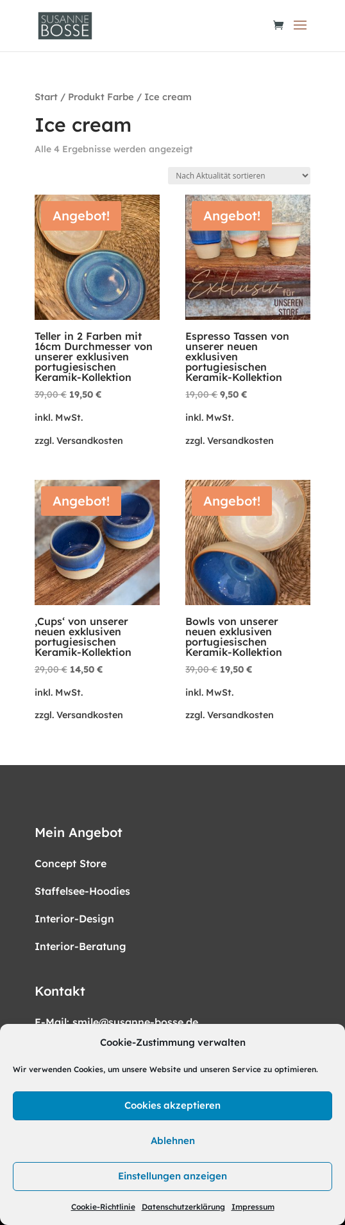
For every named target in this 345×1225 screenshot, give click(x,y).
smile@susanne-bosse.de (135, 1022)
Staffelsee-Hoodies (82, 891)
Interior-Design (74, 918)
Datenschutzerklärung (183, 1207)
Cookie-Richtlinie (103, 1207)
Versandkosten (89, 440)
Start (46, 97)
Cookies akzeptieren (172, 1105)
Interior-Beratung (80, 946)
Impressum (252, 1207)
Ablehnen (173, 1140)
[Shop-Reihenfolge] (239, 175)
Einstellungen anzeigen (172, 1176)
